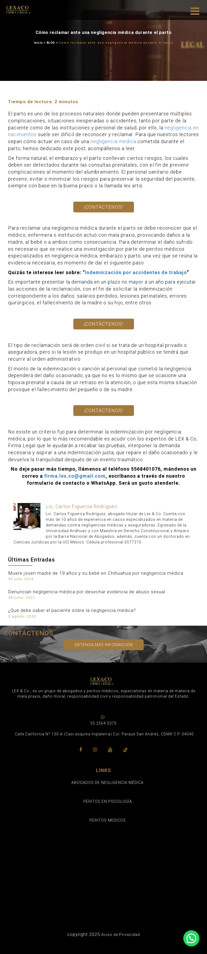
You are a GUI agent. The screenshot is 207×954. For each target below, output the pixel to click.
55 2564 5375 (103, 723)
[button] (191, 938)
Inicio (38, 42)
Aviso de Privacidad (120, 934)
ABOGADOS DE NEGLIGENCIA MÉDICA (107, 782)
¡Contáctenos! (103, 207)
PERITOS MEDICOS (107, 820)
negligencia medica (113, 141)
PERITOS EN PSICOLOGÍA (107, 801)
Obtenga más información (103, 645)
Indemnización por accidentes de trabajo (136, 272)
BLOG (51, 42)
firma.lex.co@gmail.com (75, 476)
